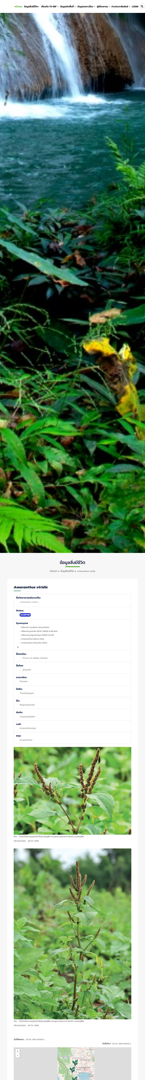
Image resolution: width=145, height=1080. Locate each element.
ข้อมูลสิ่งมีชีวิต (67, 571)
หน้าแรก (53, 571)
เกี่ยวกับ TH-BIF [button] (49, 6)
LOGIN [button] (135, 6)
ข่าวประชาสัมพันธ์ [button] (120, 6)
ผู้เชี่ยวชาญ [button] (103, 6)
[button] (72, 1069)
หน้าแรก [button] (18, 6)
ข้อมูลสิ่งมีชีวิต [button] (31, 6)
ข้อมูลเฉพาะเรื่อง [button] (86, 6)
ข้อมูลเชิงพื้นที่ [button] (68, 6)
